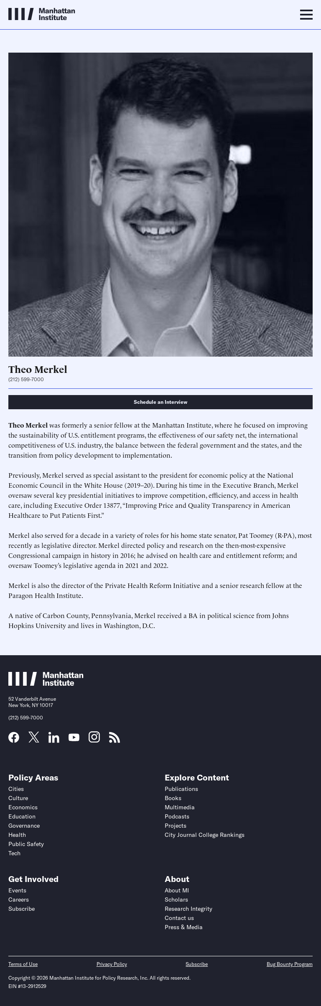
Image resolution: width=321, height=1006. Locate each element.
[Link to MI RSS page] (114, 740)
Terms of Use (23, 964)
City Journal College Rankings (205, 835)
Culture (18, 798)
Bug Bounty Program (290, 964)
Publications (181, 789)
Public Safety (26, 844)
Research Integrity (188, 908)
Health (17, 835)
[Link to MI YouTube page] (74, 738)
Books (173, 798)
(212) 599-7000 (26, 380)
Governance (24, 825)
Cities (16, 789)
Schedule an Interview (160, 402)
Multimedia (180, 807)
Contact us (179, 918)
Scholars (176, 899)
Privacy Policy (112, 964)
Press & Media (184, 927)
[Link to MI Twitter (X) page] (33, 739)
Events (17, 890)
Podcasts (177, 816)
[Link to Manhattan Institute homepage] (46, 683)
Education (22, 816)
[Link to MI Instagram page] (94, 740)
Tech (14, 853)
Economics (23, 807)
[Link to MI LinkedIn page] (53, 740)
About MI (177, 890)
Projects (175, 825)
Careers (18, 899)
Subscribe (21, 908)
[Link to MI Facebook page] (13, 740)
